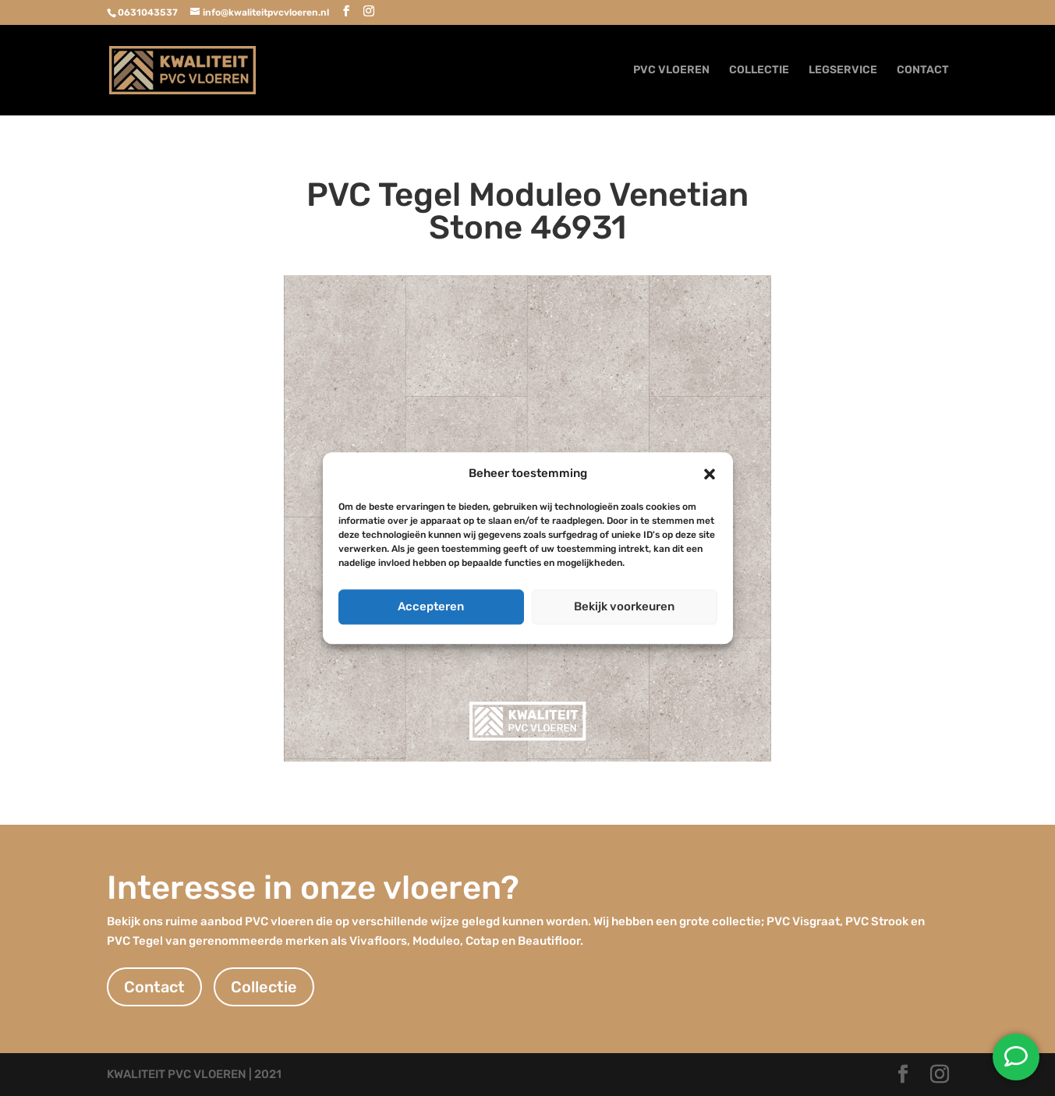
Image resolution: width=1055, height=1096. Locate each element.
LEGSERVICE (843, 70)
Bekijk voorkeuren (624, 606)
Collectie (264, 987)
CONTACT (923, 70)
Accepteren (431, 606)
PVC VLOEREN (671, 70)
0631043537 (148, 12)
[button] (709, 474)
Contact (154, 987)
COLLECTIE (759, 70)
